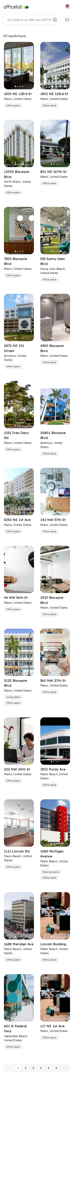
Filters (67, 19)
